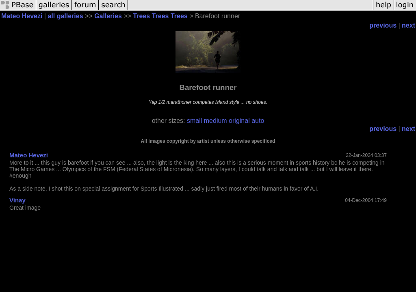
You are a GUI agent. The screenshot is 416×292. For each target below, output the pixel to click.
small (194, 120)
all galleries (65, 16)
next (408, 25)
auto (257, 120)
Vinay (17, 200)
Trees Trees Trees (160, 16)
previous (382, 25)
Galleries (108, 16)
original (239, 120)
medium (215, 120)
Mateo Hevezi (21, 16)
